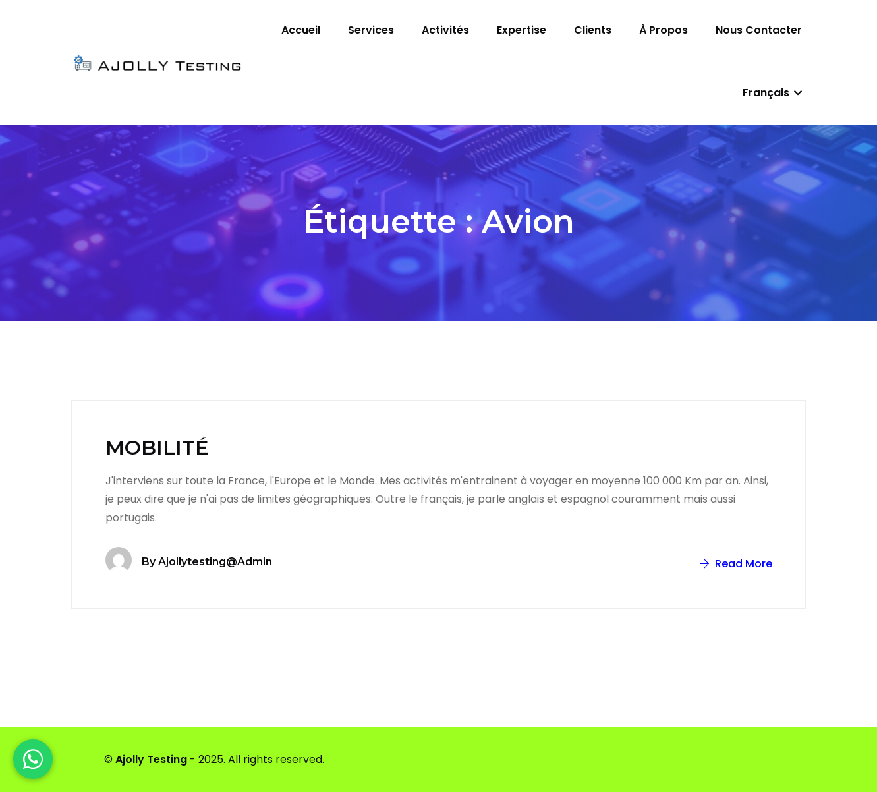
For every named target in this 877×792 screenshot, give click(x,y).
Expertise (521, 30)
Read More (736, 563)
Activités (445, 30)
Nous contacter (759, 30)
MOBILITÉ (157, 448)
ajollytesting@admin (215, 561)
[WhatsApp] (33, 759)
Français (772, 92)
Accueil (300, 30)
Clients (592, 30)
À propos (663, 30)
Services (371, 30)
